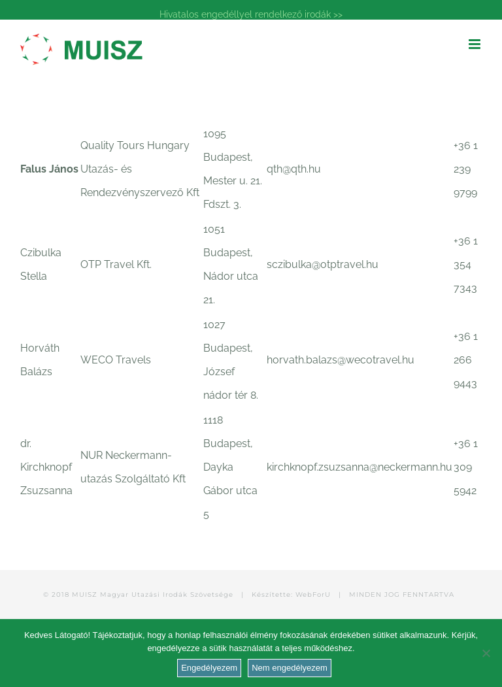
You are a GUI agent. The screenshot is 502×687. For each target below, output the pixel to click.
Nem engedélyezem (289, 668)
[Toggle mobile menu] (475, 44)
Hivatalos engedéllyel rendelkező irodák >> (251, 14)
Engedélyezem (209, 668)
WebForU (313, 594)
